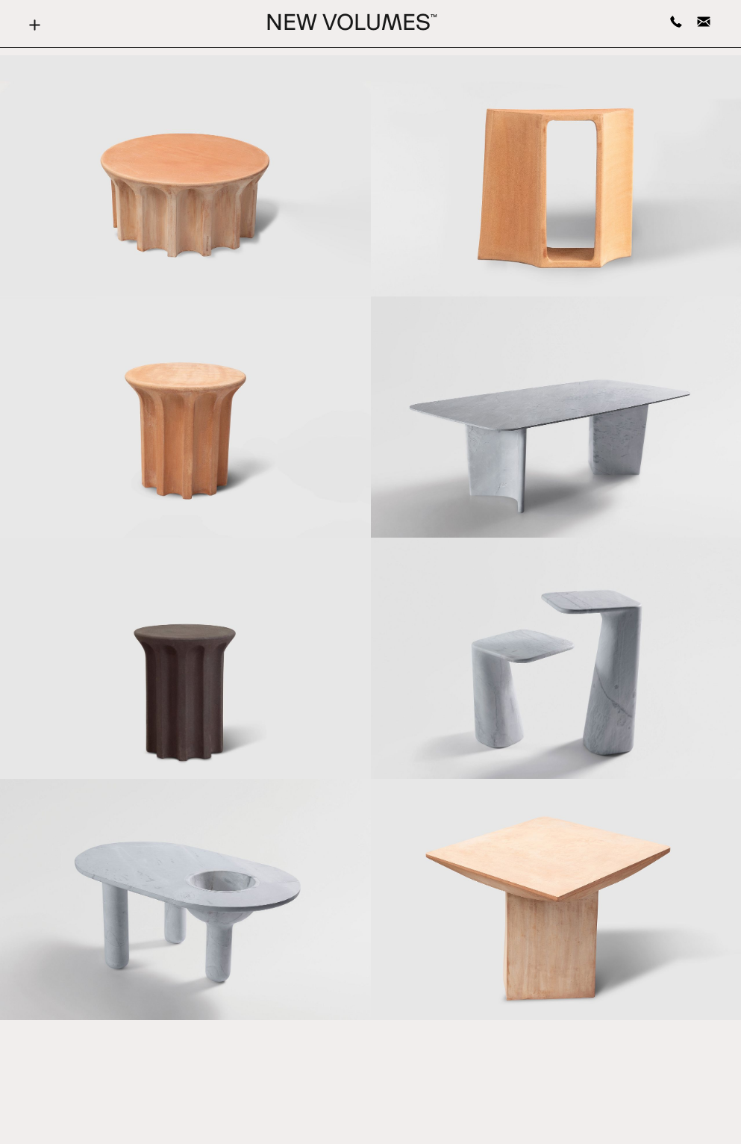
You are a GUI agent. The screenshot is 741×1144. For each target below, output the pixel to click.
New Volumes (351, 24)
